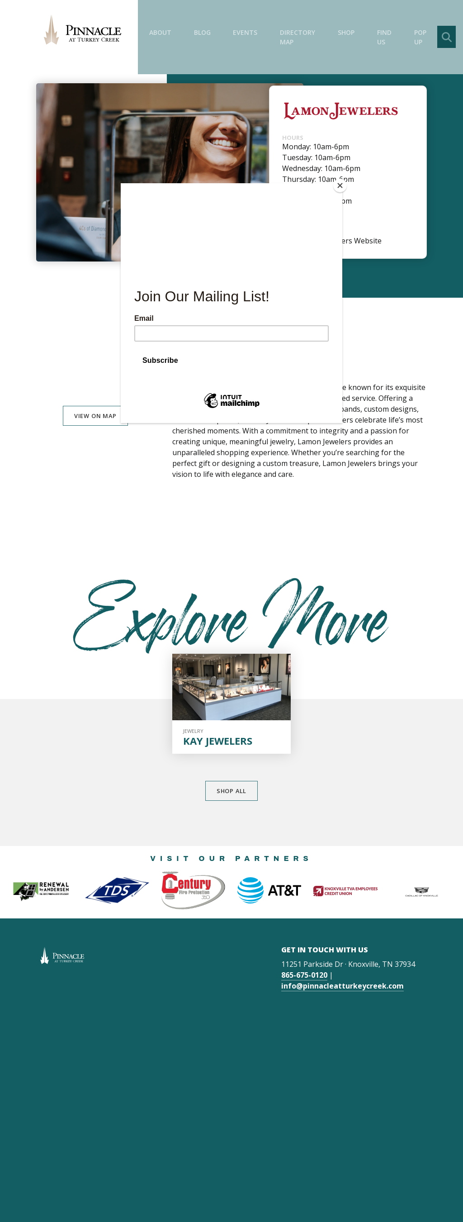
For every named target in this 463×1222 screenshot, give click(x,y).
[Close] (340, 185)
